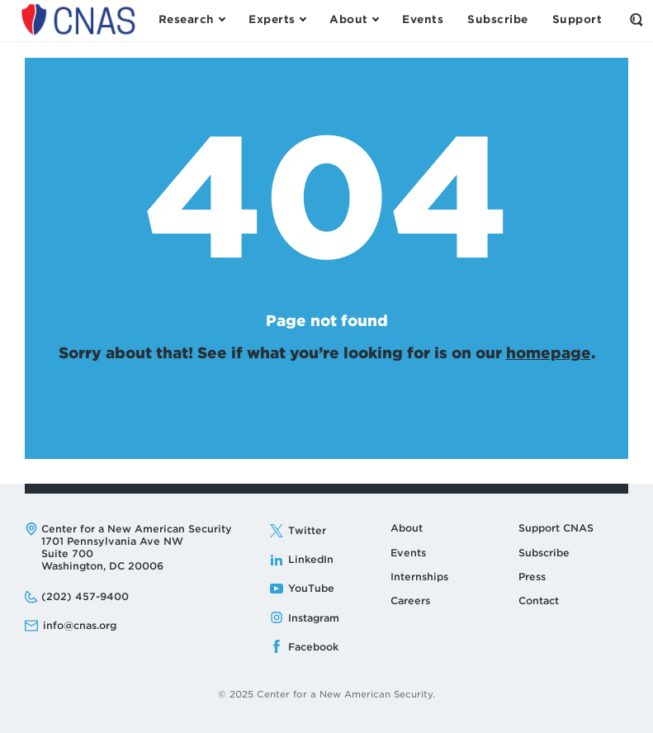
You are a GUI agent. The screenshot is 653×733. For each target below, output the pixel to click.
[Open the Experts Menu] (277, 19)
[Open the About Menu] (354, 19)
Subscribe (544, 552)
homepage (548, 353)
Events (408, 552)
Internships (419, 576)
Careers (410, 600)
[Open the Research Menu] (191, 19)
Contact (538, 600)
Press (532, 576)
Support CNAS (556, 528)
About (406, 528)
